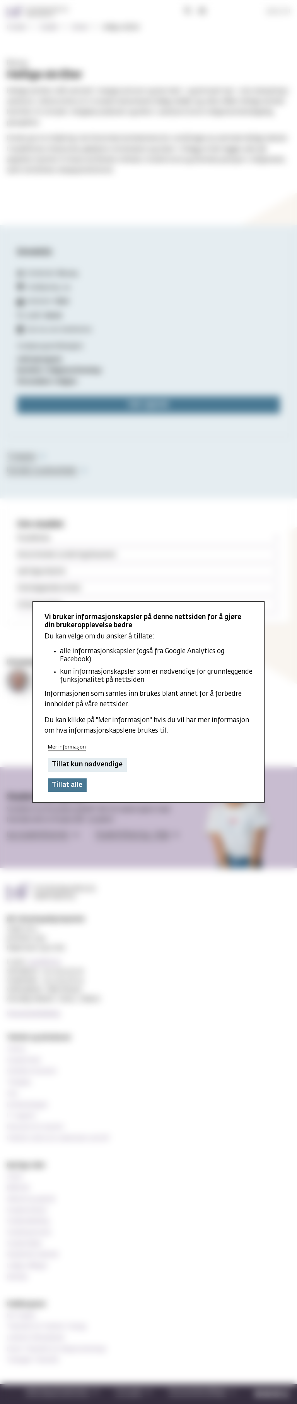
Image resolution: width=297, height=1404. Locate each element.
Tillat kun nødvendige (87, 765)
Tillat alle (67, 785)
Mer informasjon (67, 747)
